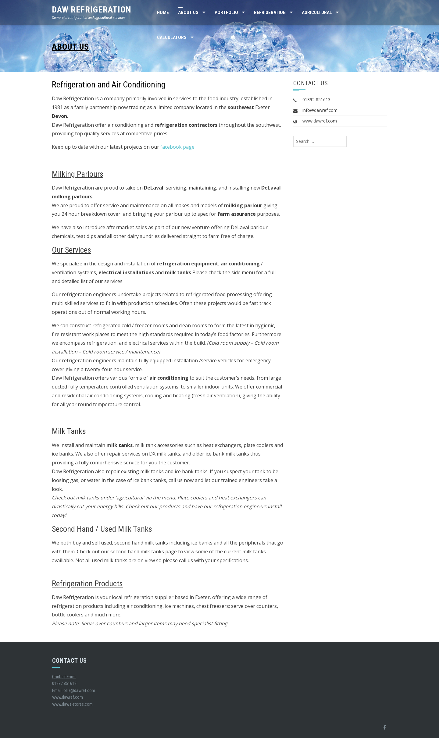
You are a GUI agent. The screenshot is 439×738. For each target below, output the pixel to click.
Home (163, 12)
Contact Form (64, 676)
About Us (188, 12)
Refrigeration (270, 12)
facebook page (177, 147)
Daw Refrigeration (91, 10)
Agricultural (317, 12)
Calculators (172, 37)
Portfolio (226, 12)
